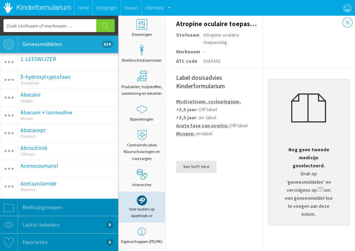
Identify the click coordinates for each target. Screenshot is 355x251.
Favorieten (56, 242)
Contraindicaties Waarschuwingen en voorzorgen (141, 145)
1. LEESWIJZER (38, 58)
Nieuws (131, 8)
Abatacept (33, 130)
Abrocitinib (34, 147)
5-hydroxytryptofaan (45, 76)
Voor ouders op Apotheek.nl (141, 206)
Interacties (141, 178)
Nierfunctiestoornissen (141, 54)
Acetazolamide (38, 183)
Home (83, 8)
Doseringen (141, 28)
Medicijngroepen (31, 207)
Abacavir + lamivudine (46, 112)
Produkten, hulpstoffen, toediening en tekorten (142, 83)
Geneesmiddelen (56, 44)
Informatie (154, 8)
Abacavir (31, 94)
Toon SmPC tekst (196, 166)
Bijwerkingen (141, 113)
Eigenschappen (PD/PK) (141, 235)
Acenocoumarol (39, 165)
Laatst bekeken (56, 225)
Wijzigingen (106, 8)
